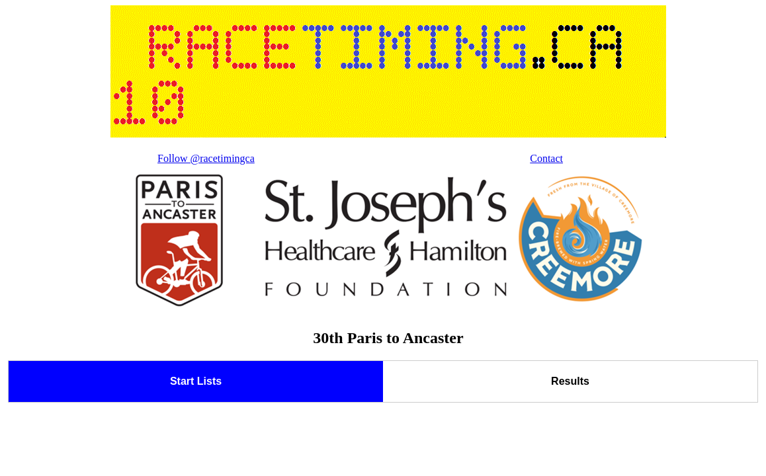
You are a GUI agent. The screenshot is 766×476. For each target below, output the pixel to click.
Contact (546, 158)
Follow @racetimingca (206, 158)
